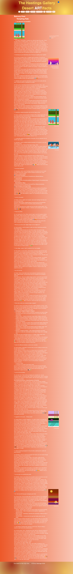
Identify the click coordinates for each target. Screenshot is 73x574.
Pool (50, 37)
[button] (58, 2)
